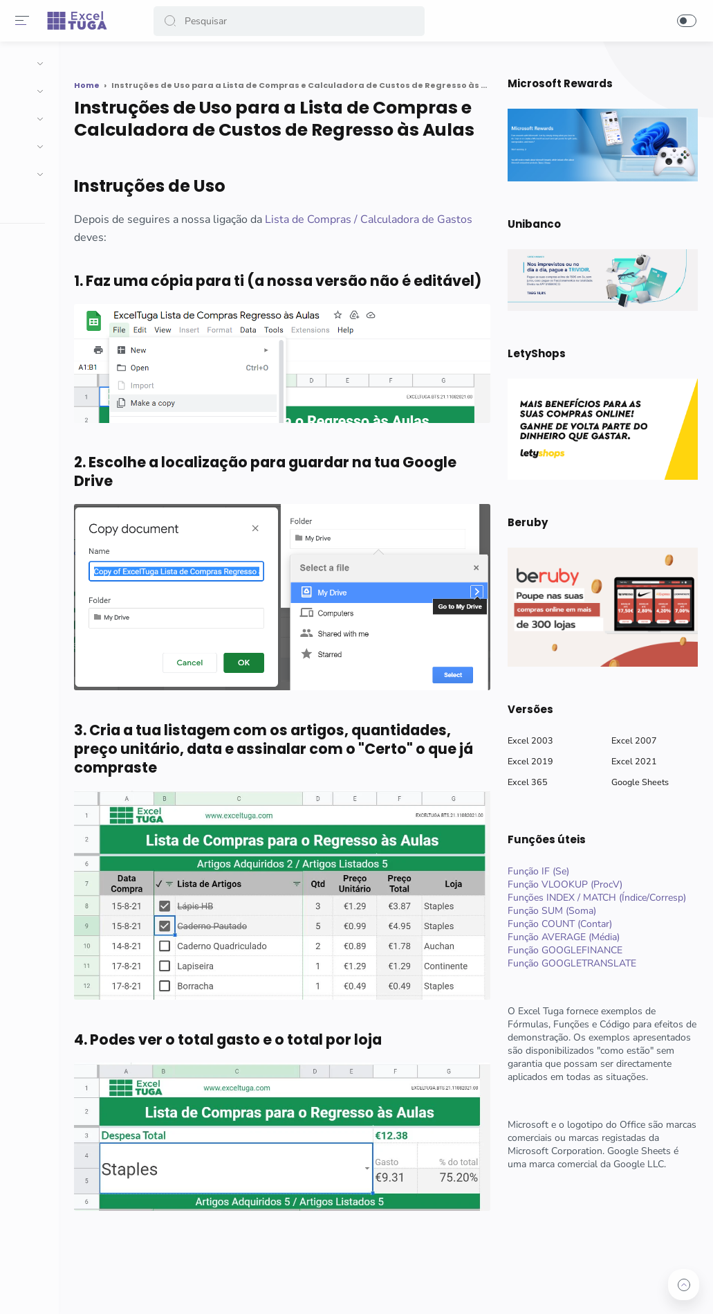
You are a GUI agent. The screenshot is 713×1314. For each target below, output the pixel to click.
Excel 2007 (632, 740)
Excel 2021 (632, 761)
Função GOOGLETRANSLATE (570, 963)
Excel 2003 (528, 740)
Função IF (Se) (536, 871)
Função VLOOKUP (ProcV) (563, 884)
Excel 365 (526, 782)
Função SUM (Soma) (550, 910)
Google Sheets (638, 782)
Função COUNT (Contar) (558, 923)
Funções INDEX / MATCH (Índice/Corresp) (595, 897)
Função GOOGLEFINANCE (563, 950)
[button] (172, 21)
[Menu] (24, 21)
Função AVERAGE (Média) (562, 937)
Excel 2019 (528, 761)
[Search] (290, 21)
